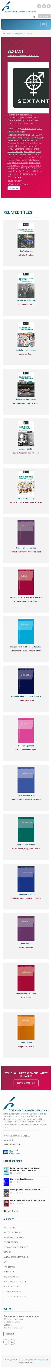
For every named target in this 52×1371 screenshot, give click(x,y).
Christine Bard (20, 157)
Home (8, 33)
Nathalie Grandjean (22, 146)
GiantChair (40, 1359)
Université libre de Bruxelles (17, 1136)
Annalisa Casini (14, 140)
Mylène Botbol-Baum (34, 137)
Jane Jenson (13, 162)
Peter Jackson (34, 160)
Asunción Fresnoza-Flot (27, 143)
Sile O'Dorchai (34, 168)
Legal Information (12, 1144)
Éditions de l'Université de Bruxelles (23, 55)
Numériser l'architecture (21, 1179)
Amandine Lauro (28, 128)
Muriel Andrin (36, 135)
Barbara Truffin (29, 174)
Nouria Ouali (29, 151)
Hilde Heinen (21, 160)
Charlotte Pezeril (25, 154)
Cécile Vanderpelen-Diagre (25, 130)
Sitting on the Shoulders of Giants (26, 1189)
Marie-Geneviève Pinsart (18, 171)
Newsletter (26, 1083)
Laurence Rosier (15, 174)
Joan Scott (23, 162)
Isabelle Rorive (36, 171)
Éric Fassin (31, 157)
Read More (28, 123)
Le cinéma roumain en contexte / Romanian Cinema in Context (25, 1169)
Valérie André (34, 162)
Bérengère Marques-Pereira (27, 148)
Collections (18, 33)
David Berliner (14, 165)
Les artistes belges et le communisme (27, 1200)
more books (10, 1211)
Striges (14, 188)
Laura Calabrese (28, 165)
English (44, 16)
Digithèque (9, 1140)
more (5, 1127)
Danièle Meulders (15, 151)
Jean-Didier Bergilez (16, 137)
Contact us (10, 1334)
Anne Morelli (21, 168)
